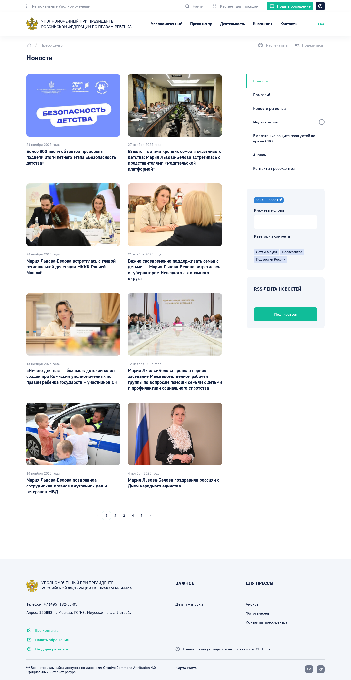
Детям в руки (266, 252)
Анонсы (260, 154)
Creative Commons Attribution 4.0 (129, 667)
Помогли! (261, 94)
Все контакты (42, 630)
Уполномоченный (194, 23)
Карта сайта (186, 667)
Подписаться (285, 314)
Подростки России (270, 259)
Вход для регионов (47, 649)
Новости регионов (269, 108)
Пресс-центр (228, 23)
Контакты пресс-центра (274, 168)
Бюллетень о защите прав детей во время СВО (284, 138)
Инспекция (290, 23)
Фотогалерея (257, 613)
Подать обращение (47, 640)
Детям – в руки (189, 604)
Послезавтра (292, 252)
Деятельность (259, 23)
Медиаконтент (266, 122)
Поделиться (309, 45)
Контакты (316, 23)
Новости (260, 81)
